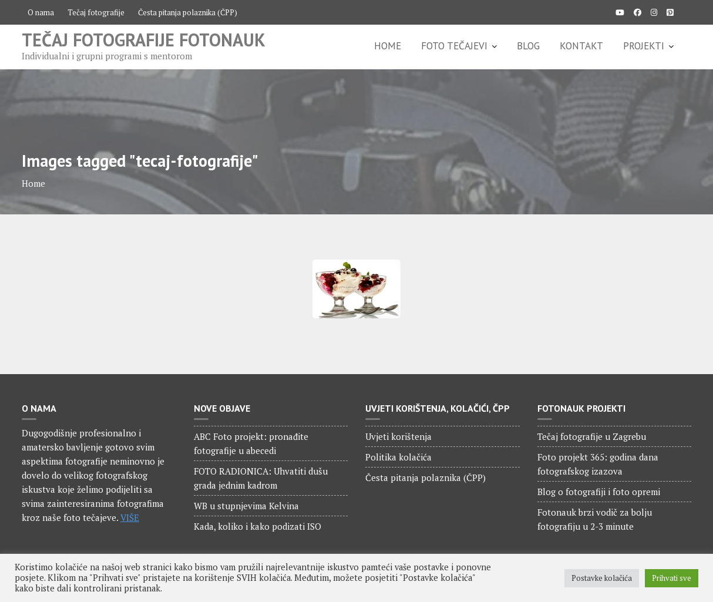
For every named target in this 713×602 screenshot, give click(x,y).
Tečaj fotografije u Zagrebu (591, 436)
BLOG (528, 45)
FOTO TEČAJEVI (454, 45)
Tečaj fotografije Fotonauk (143, 39)
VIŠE (129, 517)
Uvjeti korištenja (398, 436)
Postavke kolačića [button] (601, 578)
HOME (387, 45)
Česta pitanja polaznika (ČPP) (187, 12)
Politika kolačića (398, 457)
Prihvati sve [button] (671, 578)
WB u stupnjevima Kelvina (246, 506)
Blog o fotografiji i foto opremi (598, 491)
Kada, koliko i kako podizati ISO (257, 526)
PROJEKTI (643, 45)
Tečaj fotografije (96, 12)
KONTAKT (581, 45)
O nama (41, 12)
